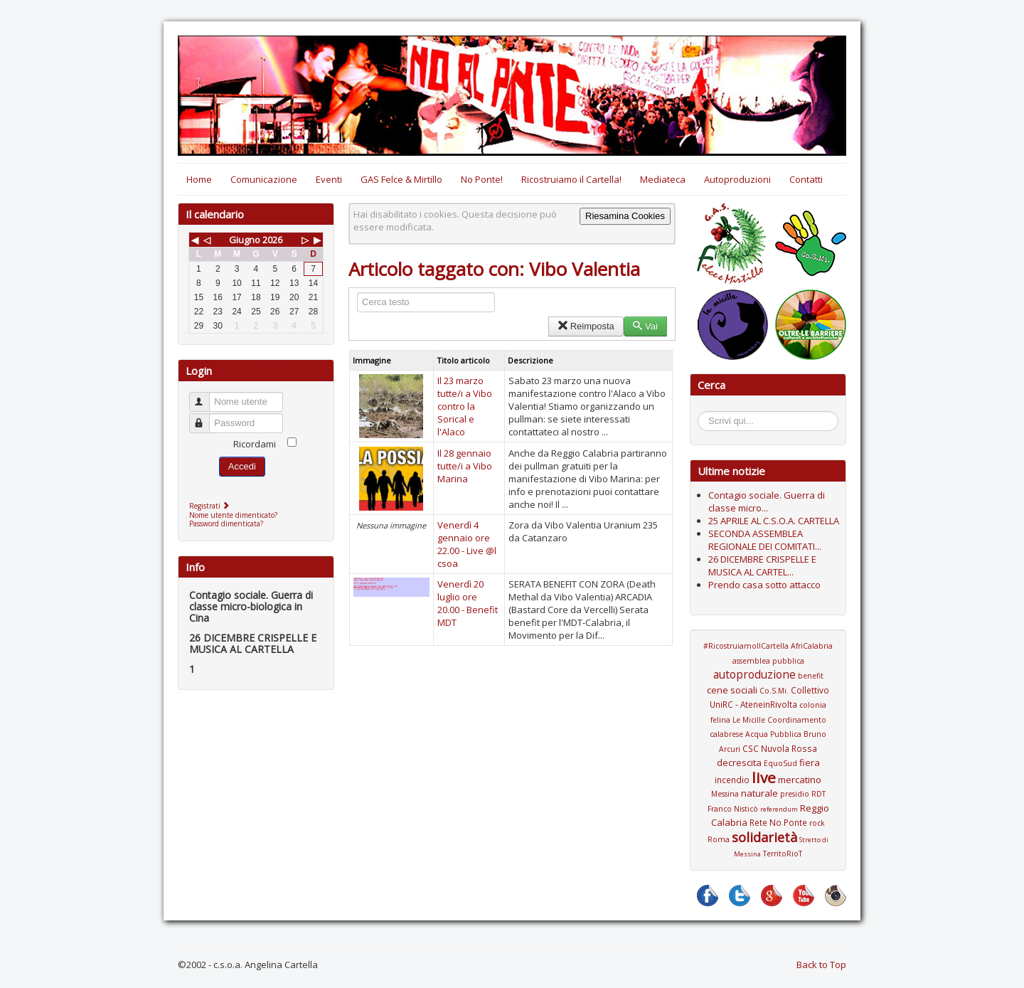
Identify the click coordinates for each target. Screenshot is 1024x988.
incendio (732, 779)
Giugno (244, 239)
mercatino (799, 779)
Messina (725, 794)
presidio (794, 794)
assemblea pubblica (768, 661)
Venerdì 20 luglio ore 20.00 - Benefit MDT (467, 603)
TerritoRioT (782, 854)
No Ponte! (482, 179)
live (764, 777)
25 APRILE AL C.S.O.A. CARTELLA (773, 520)
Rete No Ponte (778, 822)
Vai (645, 326)
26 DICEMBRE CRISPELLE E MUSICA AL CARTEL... (762, 565)
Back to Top (821, 964)
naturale (759, 793)
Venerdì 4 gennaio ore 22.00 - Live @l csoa (466, 544)
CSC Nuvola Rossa (779, 748)
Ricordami (254, 443)
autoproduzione (754, 674)
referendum (779, 809)
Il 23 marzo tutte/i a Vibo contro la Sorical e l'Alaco (464, 406)
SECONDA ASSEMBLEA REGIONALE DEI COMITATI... (764, 540)
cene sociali (732, 690)
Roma (719, 839)
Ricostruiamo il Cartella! (571, 179)
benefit (810, 676)
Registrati (211, 506)
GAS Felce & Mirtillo (401, 179)
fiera (809, 762)
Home (199, 179)
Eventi (329, 179)
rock (817, 823)
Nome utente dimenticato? (233, 515)
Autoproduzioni (737, 179)
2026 (272, 239)
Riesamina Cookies (625, 216)
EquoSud (780, 763)
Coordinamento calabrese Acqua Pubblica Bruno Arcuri (768, 734)
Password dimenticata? (226, 523)
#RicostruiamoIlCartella (746, 646)
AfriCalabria (812, 646)
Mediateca (663, 179)
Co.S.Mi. (774, 691)
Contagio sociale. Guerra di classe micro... (766, 501)
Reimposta (586, 326)
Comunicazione (263, 179)
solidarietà (764, 837)
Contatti (806, 179)
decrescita (739, 762)
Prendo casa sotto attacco (764, 584)
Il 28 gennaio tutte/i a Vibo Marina (464, 466)
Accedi (242, 466)
